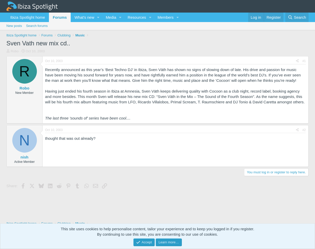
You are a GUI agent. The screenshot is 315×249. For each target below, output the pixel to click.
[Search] (297, 17)
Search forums (37, 26)
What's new (84, 17)
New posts (14, 26)
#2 (304, 130)
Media (111, 17)
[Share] (297, 61)
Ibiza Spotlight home (27, 17)
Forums (60, 17)
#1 (304, 61)
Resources (137, 17)
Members (166, 17)
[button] (98, 17)
